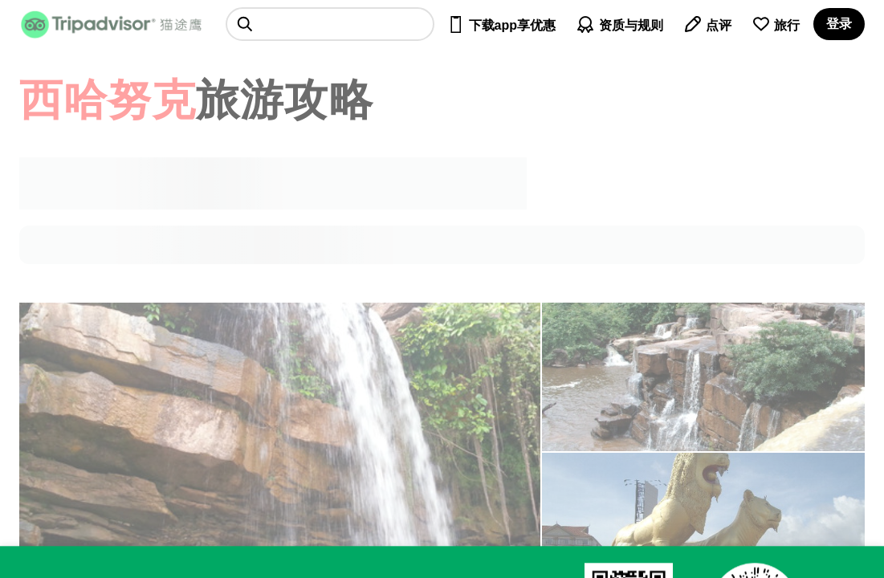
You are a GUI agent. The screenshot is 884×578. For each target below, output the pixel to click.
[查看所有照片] (703, 377)
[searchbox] (330, 24)
